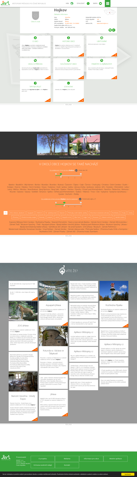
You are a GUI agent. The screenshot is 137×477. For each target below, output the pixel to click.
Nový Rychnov (44, 189)
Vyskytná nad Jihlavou (117, 192)
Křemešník (118, 187)
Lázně (57, 217)
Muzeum (95, 217)
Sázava (27, 192)
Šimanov (42, 192)
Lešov (126, 187)
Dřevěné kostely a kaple (28, 217)
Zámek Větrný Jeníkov (118, 222)
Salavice (20, 192)
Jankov (64, 187)
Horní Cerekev (34, 187)
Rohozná (125, 189)
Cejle (82, 184)
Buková (61, 184)
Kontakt (67, 465)
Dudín (124, 184)
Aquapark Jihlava (48, 224)
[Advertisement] (68, 118)
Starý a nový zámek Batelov (79, 222)
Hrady (123, 213)
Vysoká (61, 194)
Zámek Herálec (61, 229)
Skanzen (62, 213)
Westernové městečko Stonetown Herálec (25, 229)
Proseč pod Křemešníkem (92, 189)
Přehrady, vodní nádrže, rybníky (77, 213)
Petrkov (70, 189)
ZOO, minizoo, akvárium (17, 213)
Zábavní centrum (107, 217)
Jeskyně (49, 217)
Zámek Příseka (59, 231)
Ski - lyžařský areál (50, 213)
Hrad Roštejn (48, 229)
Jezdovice (90, 187)
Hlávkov (25, 187)
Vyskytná (104, 192)
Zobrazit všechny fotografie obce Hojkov (68, 157)
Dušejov (10, 187)
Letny (10, 189)
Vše (5, 213)
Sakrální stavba (119, 217)
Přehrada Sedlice (92, 229)
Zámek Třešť (14, 224)
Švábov (78, 192)
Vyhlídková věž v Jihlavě (58, 227)
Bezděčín (19, 184)
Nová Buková (33, 189)
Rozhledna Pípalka (43, 222)
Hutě (58, 187)
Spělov (50, 192)
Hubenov (51, 187)
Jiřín (103, 187)
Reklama (67, 459)
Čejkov (75, 184)
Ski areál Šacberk (75, 227)
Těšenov (86, 192)
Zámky (131, 213)
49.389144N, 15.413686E (72, 23)
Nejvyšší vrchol (66, 217)
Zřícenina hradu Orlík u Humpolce (113, 229)
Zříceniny (15, 217)
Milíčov (16, 189)
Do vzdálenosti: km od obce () (59, 199)
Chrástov (105, 184)
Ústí (98, 192)
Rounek (13, 192)
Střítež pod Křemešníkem (64, 192)
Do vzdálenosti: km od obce (62, 170)
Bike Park (77, 217)
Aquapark (30, 213)
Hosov (44, 187)
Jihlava (67, 21)
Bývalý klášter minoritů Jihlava (68, 224)
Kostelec (109, 187)
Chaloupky (96, 184)
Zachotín (68, 194)
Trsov (93, 192)
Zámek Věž (71, 231)
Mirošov (23, 189)
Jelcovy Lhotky (80, 187)
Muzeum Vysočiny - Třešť (30, 224)
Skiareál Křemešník (59, 222)
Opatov (63, 189)
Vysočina (67, 17)
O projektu (43, 459)
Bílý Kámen (29, 184)
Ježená (97, 187)
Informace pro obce (91, 459)
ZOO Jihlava (87, 227)
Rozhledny (115, 213)
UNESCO (39, 213)
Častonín (68, 184)
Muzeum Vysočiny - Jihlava (116, 224)
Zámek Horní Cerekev (99, 222)
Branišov (45, 184)
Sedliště (35, 192)
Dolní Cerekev (115, 184)
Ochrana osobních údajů (43, 465)
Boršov (37, 184)
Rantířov (107, 189)
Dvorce (17, 187)
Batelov (11, 184)
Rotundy (41, 217)
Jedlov (70, 187)
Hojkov (60, 9)
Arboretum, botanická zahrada (99, 213)
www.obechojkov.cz (102, 23)
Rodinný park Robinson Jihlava (93, 224)
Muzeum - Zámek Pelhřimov (105, 227)
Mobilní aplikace (115, 459)
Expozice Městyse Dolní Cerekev (21, 222)
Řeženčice (116, 189)
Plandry (78, 189)
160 (98, 19)
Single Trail (86, 217)
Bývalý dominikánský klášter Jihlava (33, 227)
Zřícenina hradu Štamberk (87, 231)
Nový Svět (55, 189)
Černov (88, 184)
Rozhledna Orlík (45, 231)
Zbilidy (76, 194)
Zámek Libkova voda (76, 229)
